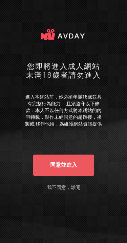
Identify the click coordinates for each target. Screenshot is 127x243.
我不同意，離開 (63, 187)
